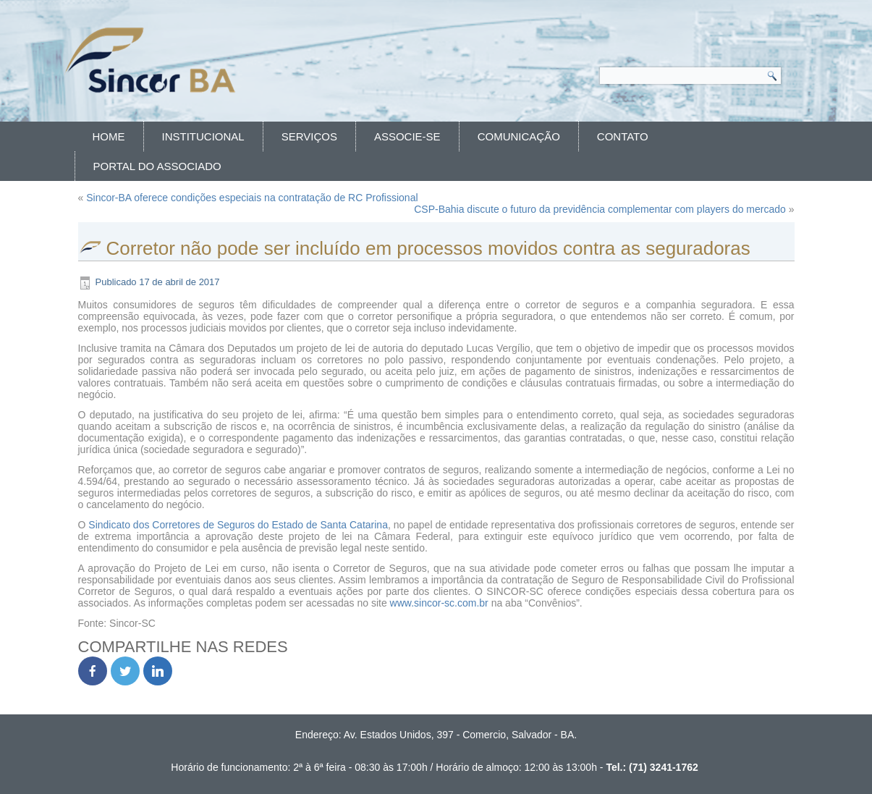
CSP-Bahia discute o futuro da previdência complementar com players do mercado (600, 209)
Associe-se (407, 136)
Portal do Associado (157, 166)
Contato (622, 136)
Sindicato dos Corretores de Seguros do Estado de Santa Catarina (238, 525)
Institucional (203, 136)
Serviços (309, 136)
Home (109, 136)
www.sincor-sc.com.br (439, 603)
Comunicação (519, 136)
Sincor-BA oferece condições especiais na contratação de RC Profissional (252, 197)
